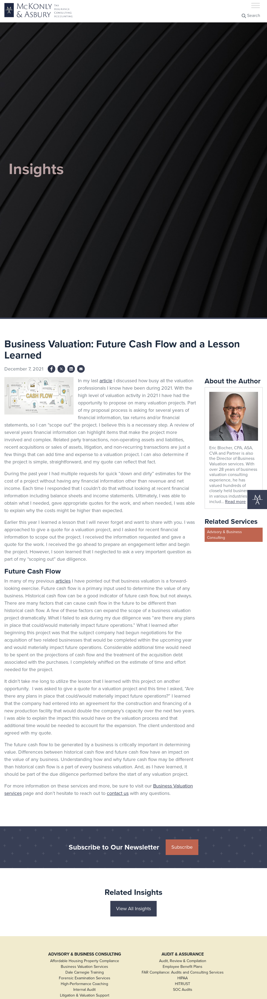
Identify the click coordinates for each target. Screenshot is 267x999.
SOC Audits (182, 989)
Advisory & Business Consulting (224, 534)
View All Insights (133, 908)
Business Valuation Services (84, 966)
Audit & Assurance (183, 954)
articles (63, 580)
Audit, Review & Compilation (182, 961)
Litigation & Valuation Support (84, 995)
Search (251, 15)
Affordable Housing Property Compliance (84, 961)
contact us (118, 793)
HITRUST (182, 984)
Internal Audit (84, 989)
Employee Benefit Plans (182, 966)
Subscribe (182, 847)
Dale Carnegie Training (84, 972)
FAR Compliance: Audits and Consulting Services (183, 972)
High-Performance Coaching (84, 984)
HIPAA (182, 978)
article (105, 380)
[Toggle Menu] (255, 5)
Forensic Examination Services (84, 978)
